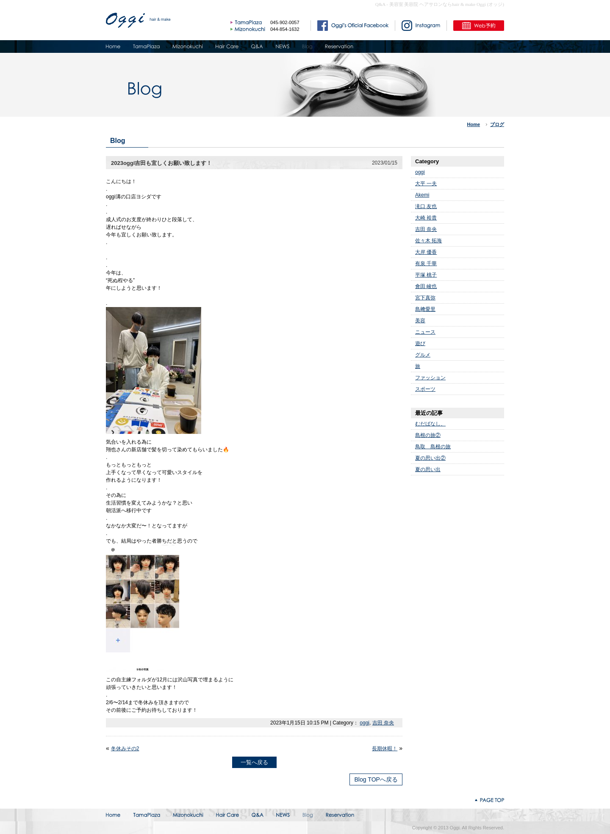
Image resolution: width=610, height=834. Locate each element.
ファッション (430, 377)
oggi (364, 723)
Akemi (422, 195)
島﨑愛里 (425, 309)
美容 (420, 320)
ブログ (497, 124)
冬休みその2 (125, 749)
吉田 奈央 (383, 723)
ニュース (425, 332)
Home (473, 124)
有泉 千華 (426, 263)
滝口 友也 (426, 206)
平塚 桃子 (426, 274)
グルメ (422, 354)
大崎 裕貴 (426, 217)
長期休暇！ (384, 749)
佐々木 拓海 (428, 240)
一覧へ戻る (254, 762)
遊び (420, 343)
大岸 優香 (426, 252)
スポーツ (425, 389)
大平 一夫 (426, 183)
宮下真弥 (425, 297)
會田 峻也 (426, 286)
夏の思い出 (428, 469)
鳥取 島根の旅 (433, 446)
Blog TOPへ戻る (376, 779)
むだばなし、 (430, 423)
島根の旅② (428, 435)
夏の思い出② (430, 458)
